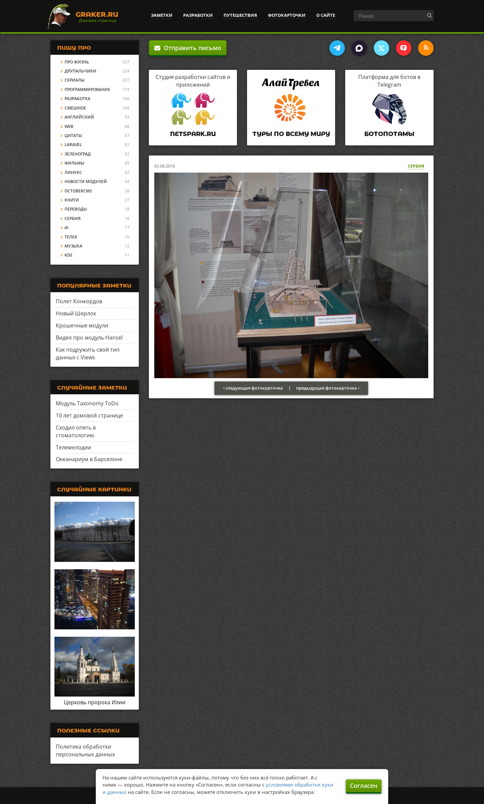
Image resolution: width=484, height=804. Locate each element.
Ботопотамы (389, 134)
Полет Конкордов (79, 301)
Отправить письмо (187, 48)
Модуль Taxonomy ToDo (87, 403)
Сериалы (75, 80)
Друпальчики (80, 71)
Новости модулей (86, 181)
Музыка (73, 246)
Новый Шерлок (76, 313)
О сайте (325, 15)
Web (69, 126)
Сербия (416, 166)
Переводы (76, 209)
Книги (72, 200)
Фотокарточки (287, 15)
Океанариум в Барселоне (89, 459)
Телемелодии (73, 447)
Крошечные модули (82, 325)
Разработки (198, 15)
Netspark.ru (193, 134)
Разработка (77, 98)
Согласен (363, 785)
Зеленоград (78, 154)
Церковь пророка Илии (94, 702)
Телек (71, 237)
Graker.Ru (97, 14)
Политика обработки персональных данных (85, 750)
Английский (79, 117)
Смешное (75, 108)
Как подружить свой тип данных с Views (88, 353)
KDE (69, 255)
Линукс (73, 172)
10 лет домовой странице (89, 415)
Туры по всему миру (291, 134)
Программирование (87, 89)
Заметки (161, 15)
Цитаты (73, 135)
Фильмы (74, 163)
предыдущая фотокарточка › (327, 388)
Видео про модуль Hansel (89, 337)
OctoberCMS (78, 191)
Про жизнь (77, 62)
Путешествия (240, 15)
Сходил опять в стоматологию (76, 431)
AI (67, 227)
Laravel (73, 144)
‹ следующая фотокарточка (253, 388)
